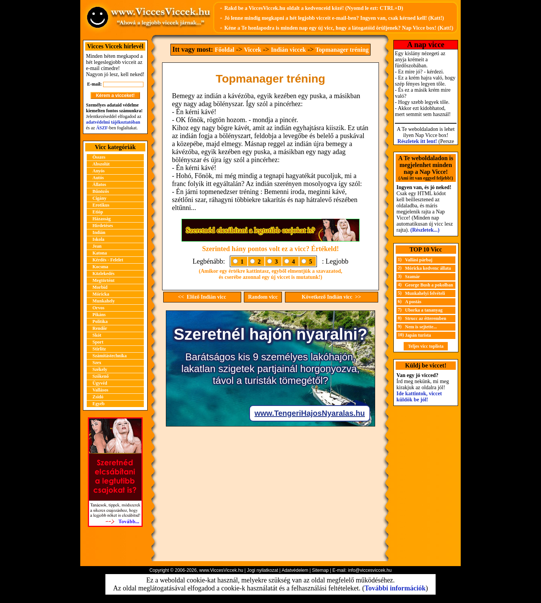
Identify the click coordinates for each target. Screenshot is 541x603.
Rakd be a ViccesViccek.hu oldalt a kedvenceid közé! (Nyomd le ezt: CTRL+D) (313, 8)
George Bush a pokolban (429, 285)
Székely (99, 369)
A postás (413, 301)
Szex (96, 362)
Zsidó (97, 396)
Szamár (412, 276)
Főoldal (224, 49)
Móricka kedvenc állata (428, 268)
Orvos (98, 307)
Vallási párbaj (419, 260)
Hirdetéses (102, 225)
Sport (97, 342)
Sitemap (320, 570)
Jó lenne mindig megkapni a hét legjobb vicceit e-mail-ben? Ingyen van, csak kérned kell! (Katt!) (334, 18)
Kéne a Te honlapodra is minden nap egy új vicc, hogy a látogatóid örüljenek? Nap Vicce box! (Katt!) (338, 28)
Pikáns (99, 314)
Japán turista (418, 335)
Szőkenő (100, 376)
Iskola (98, 239)
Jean (97, 246)
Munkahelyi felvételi (425, 293)
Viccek (252, 49)
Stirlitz (99, 349)
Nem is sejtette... (421, 326)
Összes (98, 157)
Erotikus (100, 205)
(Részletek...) (425, 230)
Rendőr (99, 328)
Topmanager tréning (342, 49)
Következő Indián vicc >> (331, 297)
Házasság (101, 218)
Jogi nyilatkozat (262, 570)
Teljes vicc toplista (426, 346)
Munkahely (103, 301)
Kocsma (100, 266)
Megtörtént (103, 280)
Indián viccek (288, 49)
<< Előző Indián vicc (202, 297)
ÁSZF (102, 127)
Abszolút (101, 164)
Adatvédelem (295, 570)
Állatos (99, 184)
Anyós (98, 170)
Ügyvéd (99, 383)
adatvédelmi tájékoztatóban (113, 122)
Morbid (99, 287)
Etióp (97, 212)
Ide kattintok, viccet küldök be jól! (419, 397)
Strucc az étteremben (425, 318)
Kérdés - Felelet (107, 260)
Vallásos (100, 390)
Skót (96, 335)
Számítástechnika (109, 355)
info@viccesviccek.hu (369, 570)
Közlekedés (103, 273)
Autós (98, 177)
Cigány (99, 198)
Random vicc (263, 297)
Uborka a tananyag (424, 310)
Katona (99, 253)
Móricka (100, 294)
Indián (98, 232)
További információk (395, 588)
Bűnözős (100, 191)
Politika (100, 321)
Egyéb (98, 403)
